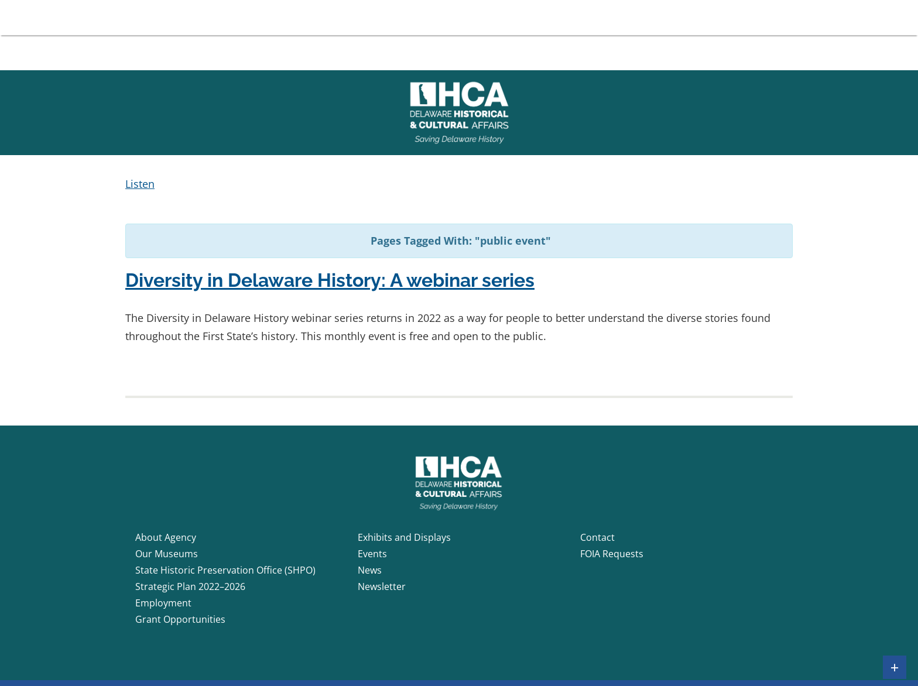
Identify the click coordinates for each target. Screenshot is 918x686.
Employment (163, 602)
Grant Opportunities (180, 619)
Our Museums (166, 553)
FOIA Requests (611, 553)
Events (372, 553)
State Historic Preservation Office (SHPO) (225, 570)
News (370, 570)
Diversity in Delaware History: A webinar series (330, 280)
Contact (597, 537)
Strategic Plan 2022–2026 (190, 586)
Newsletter (382, 586)
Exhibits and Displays (404, 537)
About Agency (165, 537)
